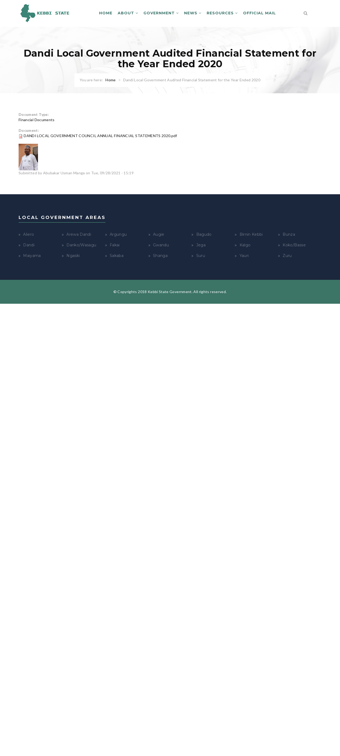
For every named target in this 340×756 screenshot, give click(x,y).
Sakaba (117, 255)
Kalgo (245, 245)
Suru (200, 255)
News (192, 13)
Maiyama (32, 255)
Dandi (29, 245)
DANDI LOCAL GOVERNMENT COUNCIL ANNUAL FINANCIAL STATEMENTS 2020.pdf (100, 135)
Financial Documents (37, 119)
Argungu (118, 234)
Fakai (115, 245)
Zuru (287, 255)
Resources (222, 13)
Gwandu (161, 245)
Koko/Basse (294, 245)
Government (161, 13)
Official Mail (259, 13)
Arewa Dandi (78, 234)
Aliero (28, 234)
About (128, 13)
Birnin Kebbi (251, 234)
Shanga (160, 255)
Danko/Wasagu (81, 245)
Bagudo (204, 234)
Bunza (289, 234)
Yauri (244, 255)
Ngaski (73, 255)
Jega (201, 245)
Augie (158, 234)
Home (105, 13)
